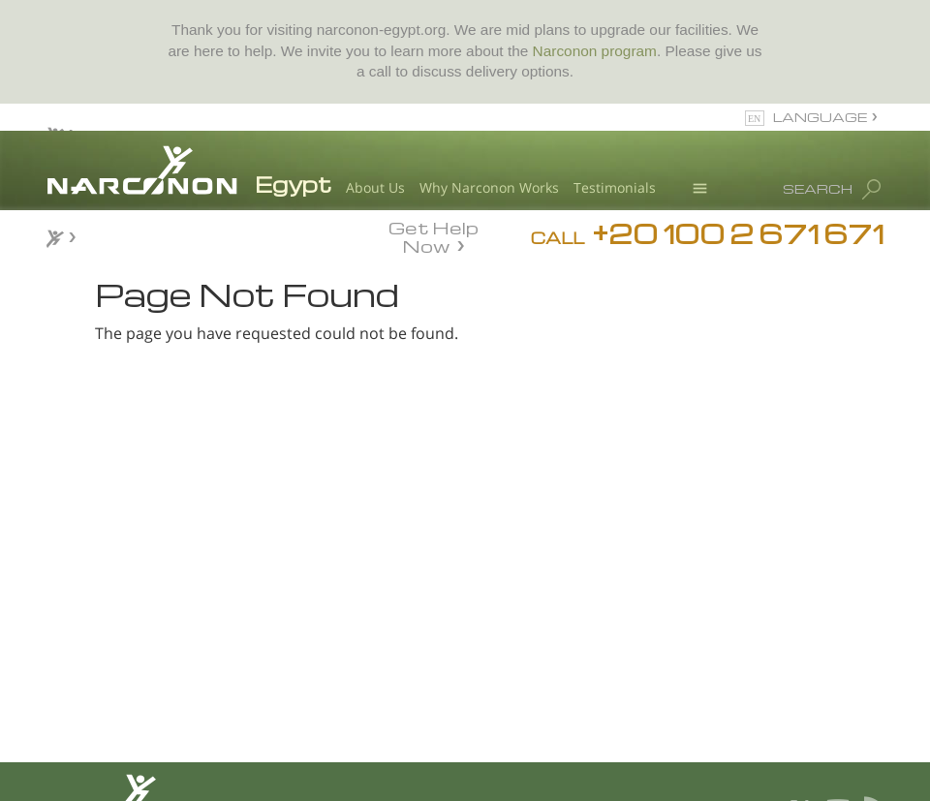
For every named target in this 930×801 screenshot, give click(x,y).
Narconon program (595, 51)
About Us (375, 187)
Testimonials (615, 187)
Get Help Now (433, 235)
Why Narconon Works (489, 187)
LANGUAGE (820, 116)
